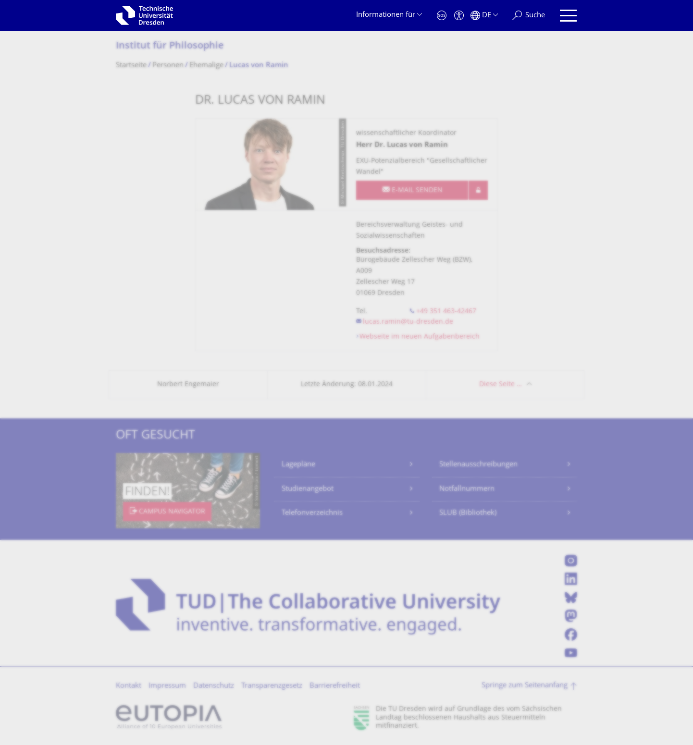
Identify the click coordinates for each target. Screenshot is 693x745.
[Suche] (528, 16)
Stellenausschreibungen (478, 464)
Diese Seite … (500, 384)
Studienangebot (308, 489)
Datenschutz (213, 686)
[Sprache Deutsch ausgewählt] (484, 16)
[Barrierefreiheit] (459, 15)
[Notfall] (441, 15)
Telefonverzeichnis (312, 513)
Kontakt (128, 686)
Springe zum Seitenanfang (525, 685)
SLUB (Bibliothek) (467, 513)
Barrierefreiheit (334, 686)
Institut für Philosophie (170, 46)
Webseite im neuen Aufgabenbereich (419, 337)
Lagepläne (298, 464)
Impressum (167, 686)
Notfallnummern (467, 489)
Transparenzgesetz (271, 686)
